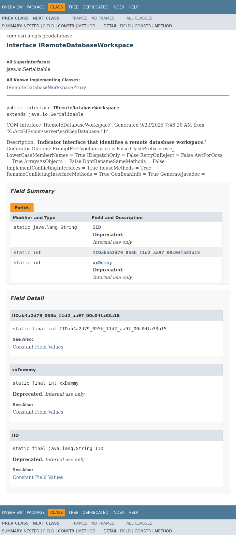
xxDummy (102, 262)
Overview (12, 7)
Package (36, 7)
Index (118, 7)
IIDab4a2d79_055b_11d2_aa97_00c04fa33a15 (146, 252)
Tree (73, 7)
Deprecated (95, 7)
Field (48, 26)
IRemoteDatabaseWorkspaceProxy (46, 87)
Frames (80, 18)
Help (133, 7)
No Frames (102, 18)
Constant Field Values (38, 347)
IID (97, 227)
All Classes (139, 18)
